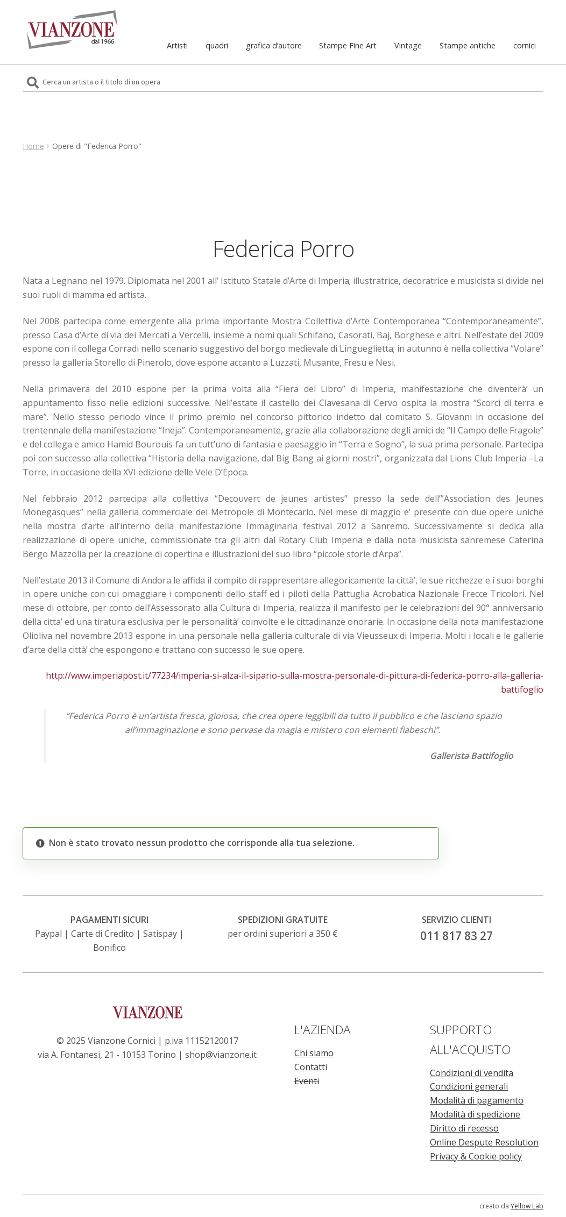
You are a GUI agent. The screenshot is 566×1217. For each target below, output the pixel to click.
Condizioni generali (469, 1086)
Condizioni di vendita (471, 1073)
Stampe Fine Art (348, 45)
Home (33, 146)
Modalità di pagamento (476, 1100)
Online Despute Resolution (484, 1142)
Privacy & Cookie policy (476, 1156)
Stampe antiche (468, 45)
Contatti (310, 1067)
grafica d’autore (274, 45)
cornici (524, 45)
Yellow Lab (527, 1206)
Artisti (177, 45)
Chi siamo (314, 1053)
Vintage (408, 45)
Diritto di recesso (464, 1128)
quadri (217, 45)
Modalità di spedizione (475, 1114)
